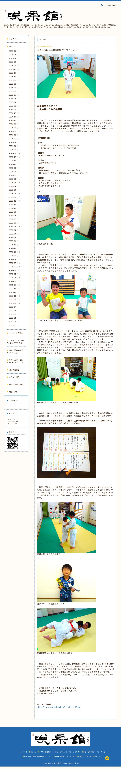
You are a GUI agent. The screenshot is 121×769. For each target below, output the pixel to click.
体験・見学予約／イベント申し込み (15, 351)
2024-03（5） (14, 146)
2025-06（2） (14, 91)
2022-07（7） (14, 219)
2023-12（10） (15, 157)
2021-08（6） (14, 259)
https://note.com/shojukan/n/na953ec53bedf (59, 707)
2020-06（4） (14, 310)
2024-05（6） (14, 139)
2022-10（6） (14, 208)
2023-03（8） (14, 190)
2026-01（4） (14, 65)
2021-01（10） (15, 285)
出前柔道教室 (13, 370)
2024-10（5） (14, 120)
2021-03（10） (15, 277)
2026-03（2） (14, 58)
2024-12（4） (14, 113)
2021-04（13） (15, 274)
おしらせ (11, 46)
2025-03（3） (14, 102)
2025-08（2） (14, 84)
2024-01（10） (15, 153)
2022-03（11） (15, 234)
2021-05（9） (14, 270)
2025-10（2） (14, 76)
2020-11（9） (14, 292)
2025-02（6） (14, 106)
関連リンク (12, 392)
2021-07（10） (15, 263)
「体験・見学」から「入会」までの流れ (15, 341)
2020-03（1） (14, 321)
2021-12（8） (14, 245)
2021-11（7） (14, 248)
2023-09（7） (14, 168)
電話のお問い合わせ (15, 384)
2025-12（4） (14, 69)
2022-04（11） (15, 230)
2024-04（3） (14, 142)
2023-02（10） (15, 193)
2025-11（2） (14, 73)
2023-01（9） (14, 197)
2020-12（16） (15, 288)
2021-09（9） (14, 256)
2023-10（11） (15, 164)
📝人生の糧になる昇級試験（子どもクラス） (56, 50)
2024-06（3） (14, 135)
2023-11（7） (14, 160)
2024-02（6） (14, 149)
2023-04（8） (14, 186)
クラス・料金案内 (15, 333)
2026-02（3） (14, 62)
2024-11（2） (14, 117)
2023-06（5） (14, 179)
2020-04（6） (14, 318)
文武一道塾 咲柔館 (54, 763)
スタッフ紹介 (13, 377)
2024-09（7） (14, 124)
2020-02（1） (14, 325)
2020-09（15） (15, 299)
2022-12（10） (15, 201)
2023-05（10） (15, 182)
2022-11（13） (15, 204)
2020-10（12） (15, 296)
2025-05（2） (14, 95)
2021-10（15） (15, 252)
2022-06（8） (14, 223)
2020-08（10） (15, 303)
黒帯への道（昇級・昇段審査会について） (15, 361)
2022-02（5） (14, 237)
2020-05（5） (14, 314)
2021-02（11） (15, 281)
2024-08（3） (14, 128)
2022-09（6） (14, 212)
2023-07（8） (14, 175)
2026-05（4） (14, 51)
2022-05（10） (15, 226)
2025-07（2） (14, 87)
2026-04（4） (14, 54)
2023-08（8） (14, 171)
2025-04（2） (14, 98)
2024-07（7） (14, 131)
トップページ (13, 39)
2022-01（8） (14, 241)
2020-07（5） (14, 307)
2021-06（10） (15, 266)
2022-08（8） (14, 215)
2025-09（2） (14, 80)
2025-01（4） (14, 109)
